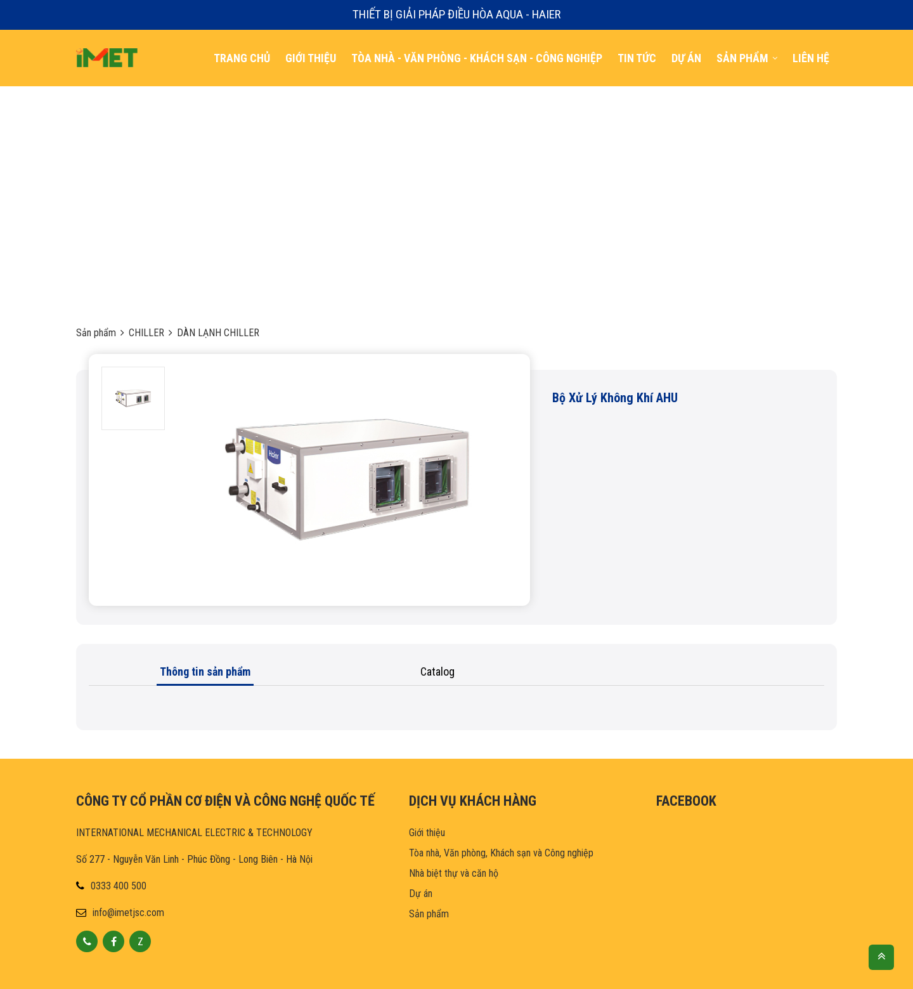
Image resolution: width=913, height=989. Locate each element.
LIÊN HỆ (811, 58)
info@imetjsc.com (128, 913)
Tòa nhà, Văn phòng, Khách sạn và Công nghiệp (501, 853)
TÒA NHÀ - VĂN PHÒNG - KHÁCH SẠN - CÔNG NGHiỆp (476, 58)
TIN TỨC (637, 58)
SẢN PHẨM (746, 58)
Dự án (420, 893)
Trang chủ (242, 58)
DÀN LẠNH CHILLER (218, 333)
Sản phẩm (96, 333)
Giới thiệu (310, 58)
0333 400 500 (118, 886)
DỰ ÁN (686, 58)
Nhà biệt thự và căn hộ (453, 873)
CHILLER (146, 333)
